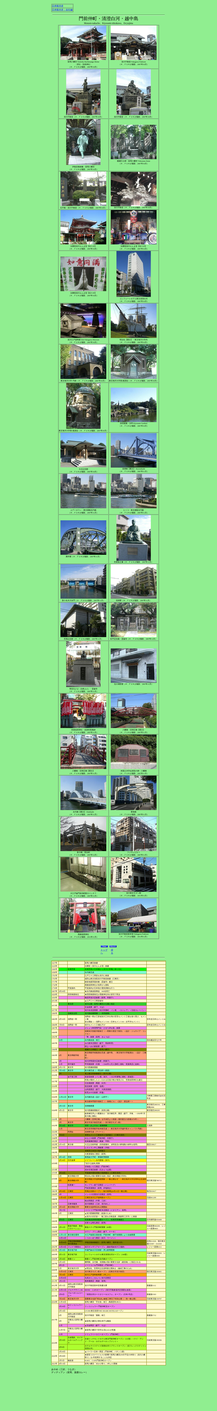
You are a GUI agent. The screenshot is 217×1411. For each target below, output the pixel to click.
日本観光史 (57, 6)
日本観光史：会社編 (62, 9)
